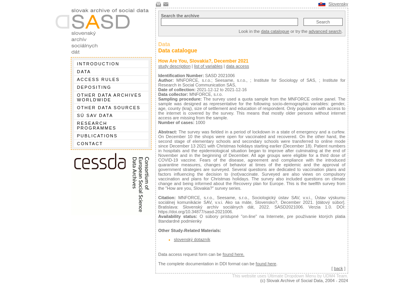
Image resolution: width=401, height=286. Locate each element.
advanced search (325, 31)
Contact (90, 143)
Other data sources (109, 107)
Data (84, 71)
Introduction (98, 63)
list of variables (208, 66)
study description (174, 66)
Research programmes (97, 125)
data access (237, 66)
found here (266, 263)
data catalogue (275, 31)
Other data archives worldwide (109, 97)
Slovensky (338, 4)
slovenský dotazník (192, 239)
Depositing (94, 87)
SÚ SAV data (95, 115)
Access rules (98, 79)
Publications (97, 135)
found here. (233, 254)
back (338, 268)
